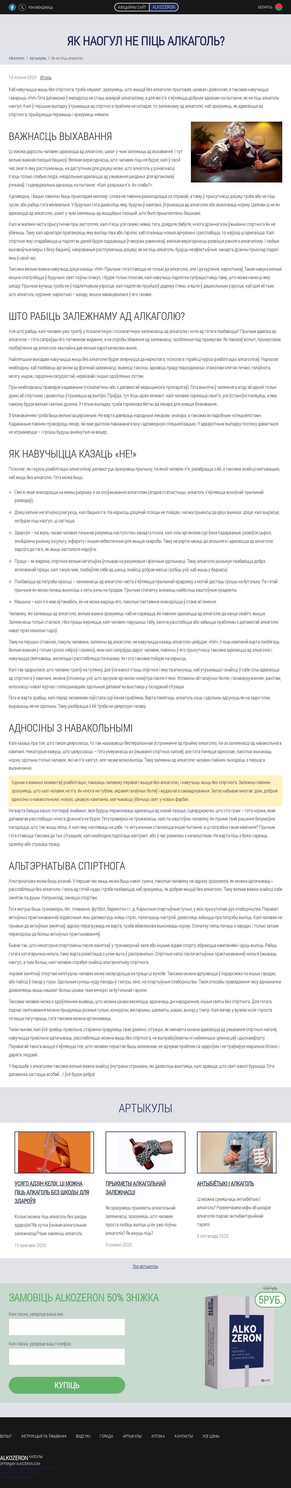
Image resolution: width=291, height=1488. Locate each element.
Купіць (66, 1385)
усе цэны (211, 1436)
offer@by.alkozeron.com (20, 1463)
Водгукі (83, 1436)
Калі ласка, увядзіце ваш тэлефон (40, 1343)
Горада (106, 1436)
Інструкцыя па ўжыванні (43, 1436)
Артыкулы (132, 1436)
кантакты (184, 1436)
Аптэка (158, 1436)
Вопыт (6, 1436)
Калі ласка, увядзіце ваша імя (36, 1314)
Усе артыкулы (145, 1266)
